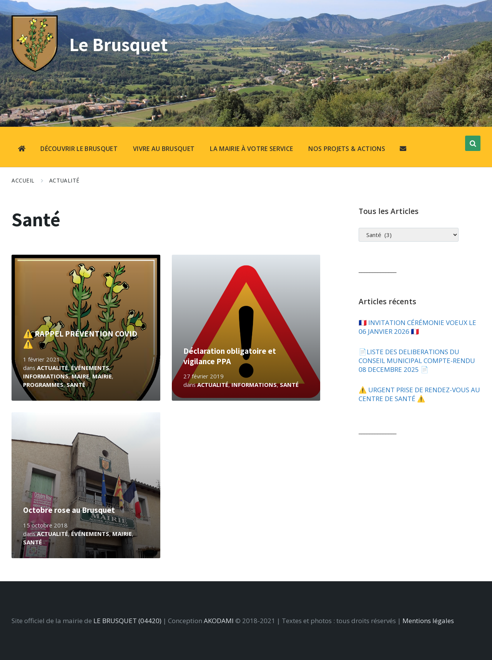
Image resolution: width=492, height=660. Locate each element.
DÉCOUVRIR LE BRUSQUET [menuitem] (79, 148)
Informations (45, 376)
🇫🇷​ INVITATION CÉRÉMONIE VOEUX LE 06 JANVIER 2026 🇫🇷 (417, 327)
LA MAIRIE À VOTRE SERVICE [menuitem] (251, 148)
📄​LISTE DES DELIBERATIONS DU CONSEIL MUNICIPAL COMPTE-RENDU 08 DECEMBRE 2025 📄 (417, 360)
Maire (80, 376)
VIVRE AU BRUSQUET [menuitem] (163, 148)
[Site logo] (35, 69)
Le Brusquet (120, 44)
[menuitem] (21, 149)
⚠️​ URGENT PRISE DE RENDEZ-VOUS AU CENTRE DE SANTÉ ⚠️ (419, 394)
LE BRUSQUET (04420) (127, 620)
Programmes (43, 384)
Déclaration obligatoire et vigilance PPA (229, 355)
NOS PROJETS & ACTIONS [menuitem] (346, 148)
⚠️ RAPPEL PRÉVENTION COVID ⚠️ (80, 338)
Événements (90, 367)
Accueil (23, 180)
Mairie (102, 376)
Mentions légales (428, 620)
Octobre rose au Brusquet (69, 509)
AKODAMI (219, 620)
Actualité (64, 180)
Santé (75, 384)
